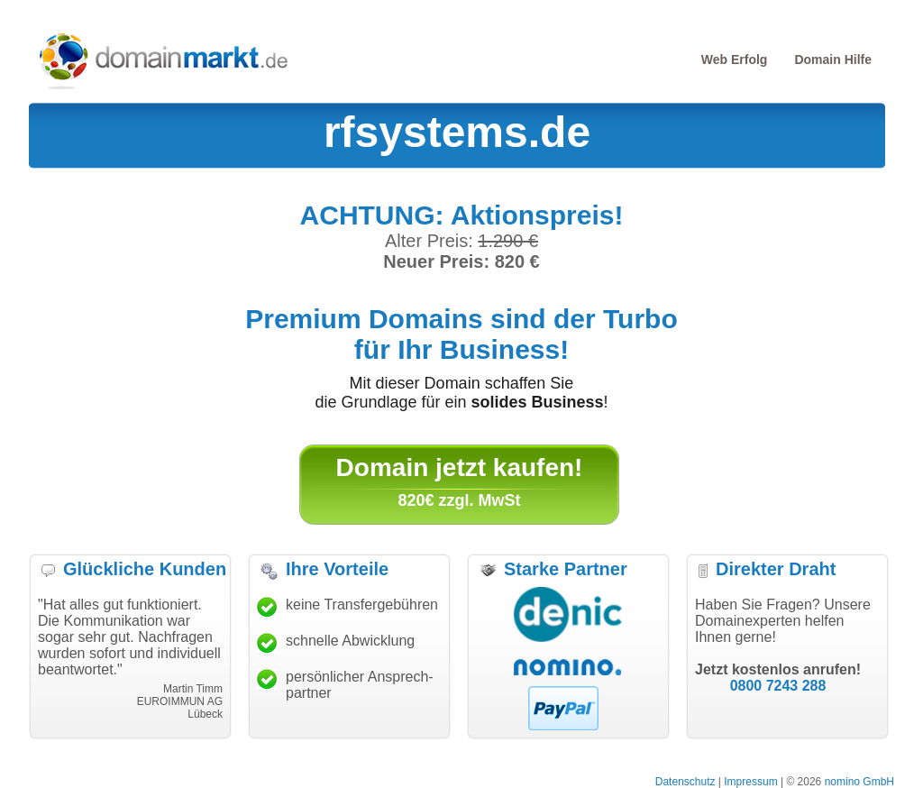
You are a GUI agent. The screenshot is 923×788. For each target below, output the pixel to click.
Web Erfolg (734, 59)
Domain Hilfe (833, 59)
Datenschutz (685, 781)
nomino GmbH (859, 781)
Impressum (750, 781)
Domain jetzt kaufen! (459, 467)
